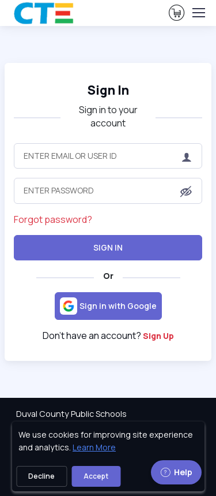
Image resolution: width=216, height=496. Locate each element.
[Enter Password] (108, 190)
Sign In (108, 247)
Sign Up (158, 335)
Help (176, 472)
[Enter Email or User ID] (108, 156)
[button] (186, 191)
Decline (41, 476)
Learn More (94, 447)
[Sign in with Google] (108, 306)
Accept (96, 476)
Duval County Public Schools (71, 413)
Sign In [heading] (108, 89)
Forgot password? (53, 219)
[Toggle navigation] (198, 12)
